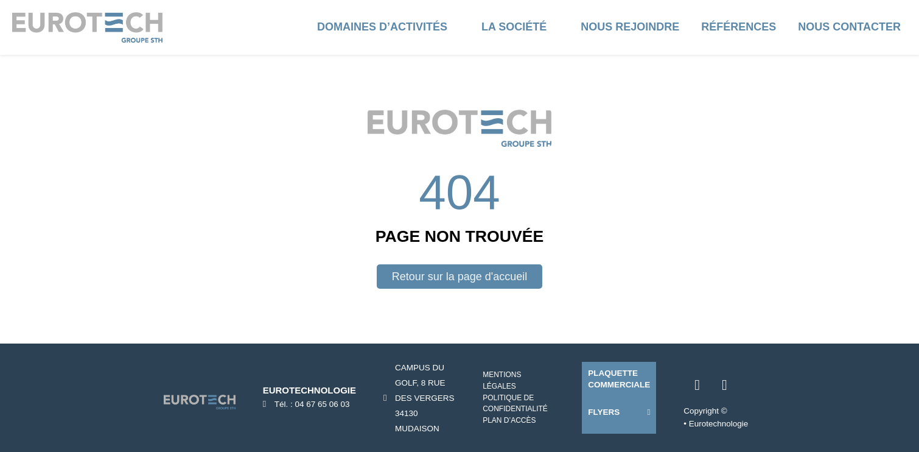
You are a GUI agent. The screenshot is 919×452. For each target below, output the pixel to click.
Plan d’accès (509, 420)
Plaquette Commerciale (619, 379)
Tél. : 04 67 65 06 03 (312, 404)
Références (738, 27)
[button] (619, 412)
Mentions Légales (502, 380)
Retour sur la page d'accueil (460, 276)
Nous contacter (849, 27)
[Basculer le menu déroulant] (459, 27)
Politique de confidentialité (515, 404)
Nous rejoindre (630, 27)
